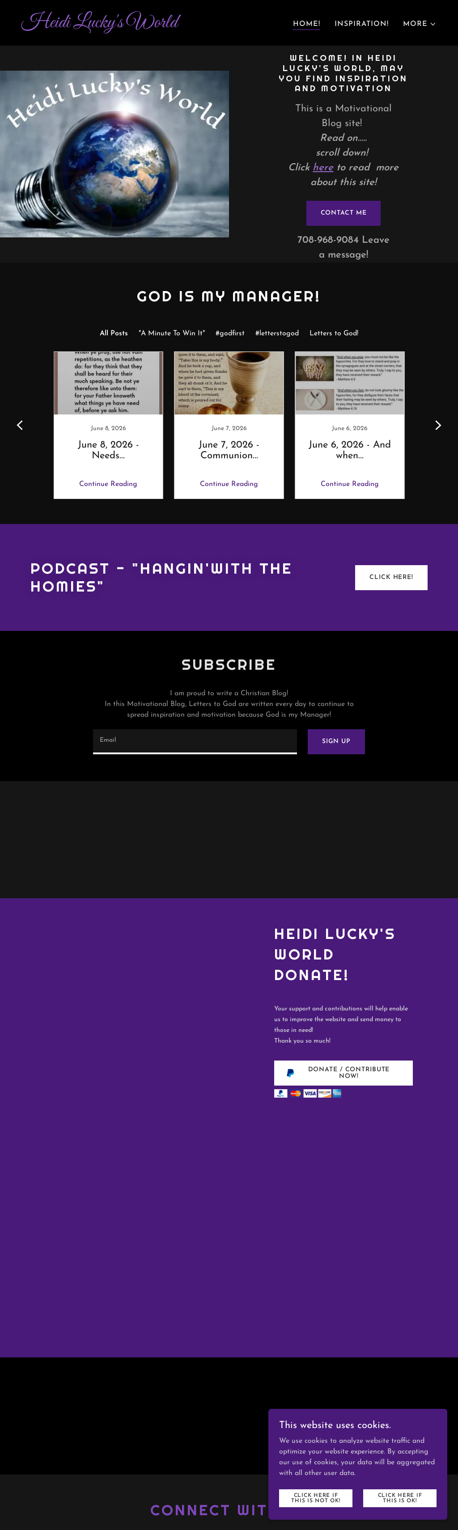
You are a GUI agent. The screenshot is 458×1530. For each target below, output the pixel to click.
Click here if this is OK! (400, 1497)
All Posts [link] (114, 333)
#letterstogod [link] (277, 333)
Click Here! (391, 577)
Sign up (336, 741)
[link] (121, 25)
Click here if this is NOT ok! (315, 1497)
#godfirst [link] (230, 333)
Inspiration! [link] (362, 24)
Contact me (344, 213)
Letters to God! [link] (334, 333)
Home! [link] (306, 24)
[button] (420, 24)
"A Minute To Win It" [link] (172, 333)
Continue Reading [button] (108, 484)
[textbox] (195, 741)
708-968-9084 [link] (328, 240)
